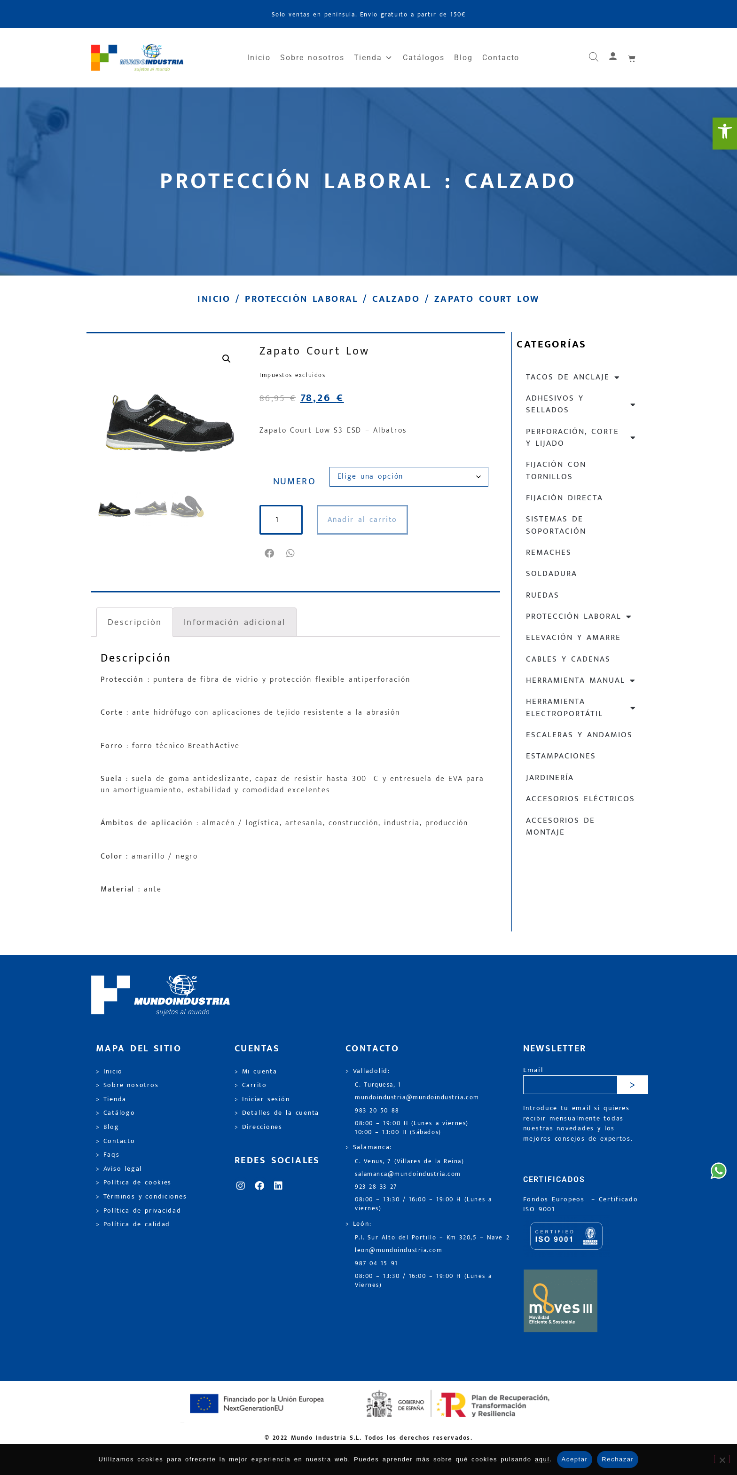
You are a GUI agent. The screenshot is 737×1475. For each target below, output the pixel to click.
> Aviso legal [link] (119, 1169)
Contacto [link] (500, 57)
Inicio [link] (259, 57)
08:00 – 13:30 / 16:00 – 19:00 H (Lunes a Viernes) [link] (423, 1280)
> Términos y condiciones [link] (141, 1196)
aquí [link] (542, 1459)
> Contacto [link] (115, 1141)
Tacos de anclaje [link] (573, 377)
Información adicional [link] (234, 622)
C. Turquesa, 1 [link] (378, 1085)
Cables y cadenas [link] (568, 659)
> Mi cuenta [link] (256, 1071)
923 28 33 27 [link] (376, 1187)
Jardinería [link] (550, 777)
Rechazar (618, 1459)
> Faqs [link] (108, 1154)
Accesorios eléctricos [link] (580, 798)
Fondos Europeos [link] (555, 1199)
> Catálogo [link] (115, 1113)
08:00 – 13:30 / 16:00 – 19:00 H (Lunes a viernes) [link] (423, 1204)
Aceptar (575, 1459)
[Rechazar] (722, 1459)
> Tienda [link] (111, 1099)
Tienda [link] (373, 57)
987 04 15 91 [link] (376, 1264)
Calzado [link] (396, 299)
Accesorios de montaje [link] (560, 826)
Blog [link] (463, 57)
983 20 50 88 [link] (377, 1111)
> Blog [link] (107, 1127)
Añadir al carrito (364, 519)
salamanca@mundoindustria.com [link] (408, 1174)
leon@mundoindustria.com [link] (398, 1250)
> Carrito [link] (251, 1085)
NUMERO (294, 481)
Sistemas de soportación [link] (556, 525)
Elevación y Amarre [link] (573, 637)
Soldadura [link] (551, 573)
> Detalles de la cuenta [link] (277, 1113)
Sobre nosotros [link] (312, 57)
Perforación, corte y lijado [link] (581, 437)
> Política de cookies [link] (134, 1182)
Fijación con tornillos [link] (556, 470)
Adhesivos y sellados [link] (581, 404)
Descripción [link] (135, 622)
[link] (725, 134)
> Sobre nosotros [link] (127, 1085)
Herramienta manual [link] (581, 680)
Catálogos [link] (424, 57)
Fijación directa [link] (564, 498)
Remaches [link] (549, 552)
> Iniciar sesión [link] (262, 1099)
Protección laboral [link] (301, 299)
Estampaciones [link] (561, 756)
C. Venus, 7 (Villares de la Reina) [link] (409, 1162)
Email (533, 1070)
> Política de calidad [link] (133, 1224)
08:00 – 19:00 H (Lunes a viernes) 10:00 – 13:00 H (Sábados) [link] (412, 1128)
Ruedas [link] (542, 595)
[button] (270, 553)
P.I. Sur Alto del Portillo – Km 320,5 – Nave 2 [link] (432, 1238)
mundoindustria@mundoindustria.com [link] (417, 1098)
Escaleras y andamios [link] (579, 734)
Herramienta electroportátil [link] (581, 707)
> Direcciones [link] (258, 1127)
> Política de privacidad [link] (138, 1210)
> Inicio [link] (109, 1071)
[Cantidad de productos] (282, 520)
